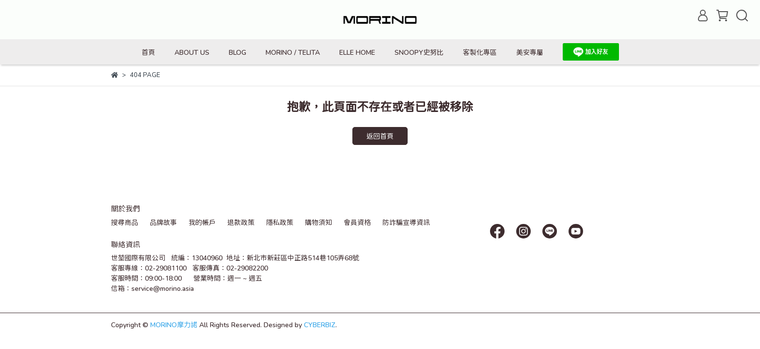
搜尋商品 (124, 222)
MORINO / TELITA (293, 52)
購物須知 (318, 222)
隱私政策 (279, 222)
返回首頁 (380, 136)
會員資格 (357, 222)
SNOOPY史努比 (419, 52)
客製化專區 (480, 52)
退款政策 (240, 222)
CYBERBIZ (319, 324)
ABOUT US (191, 52)
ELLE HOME (357, 52)
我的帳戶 (202, 222)
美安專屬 (529, 52)
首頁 (148, 52)
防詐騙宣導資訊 (406, 222)
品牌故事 (163, 222)
